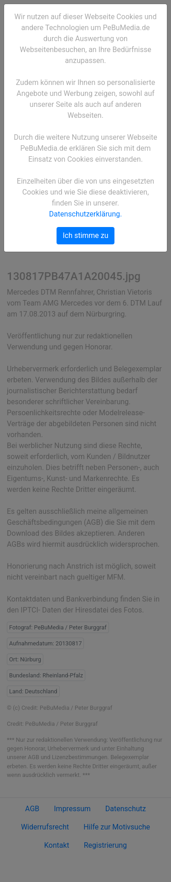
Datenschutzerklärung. (85, 214)
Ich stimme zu (85, 235)
